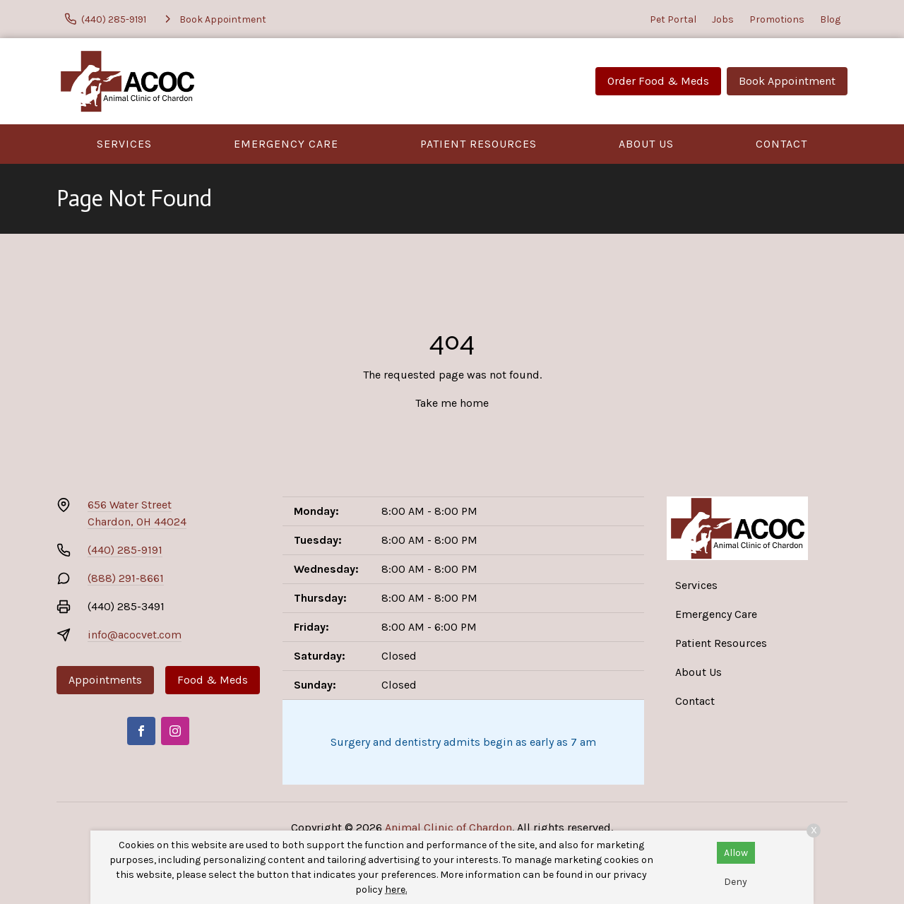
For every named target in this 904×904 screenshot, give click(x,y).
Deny (735, 882)
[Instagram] (175, 731)
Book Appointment (787, 81)
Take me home (452, 403)
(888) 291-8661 (126, 578)
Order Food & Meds (658, 81)
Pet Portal (673, 19)
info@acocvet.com (135, 634)
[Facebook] (141, 731)
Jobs (723, 19)
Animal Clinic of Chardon (448, 827)
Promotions (776, 19)
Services (124, 143)
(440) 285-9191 (125, 550)
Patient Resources (478, 143)
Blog (830, 19)
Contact (781, 143)
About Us (646, 143)
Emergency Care (286, 143)
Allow (736, 853)
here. (396, 890)
